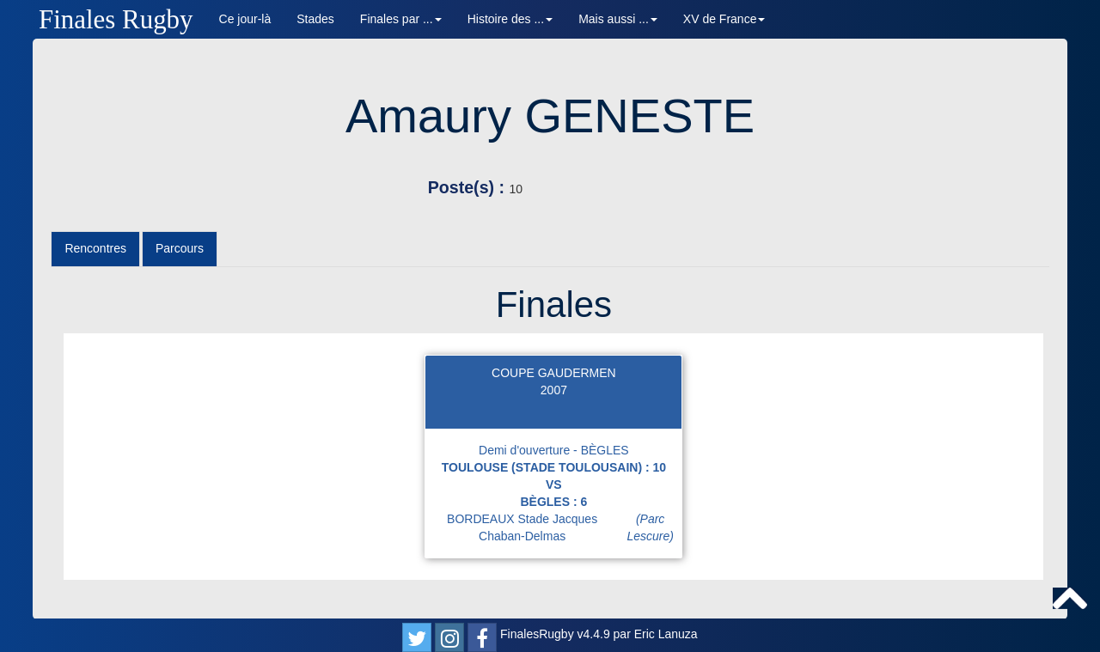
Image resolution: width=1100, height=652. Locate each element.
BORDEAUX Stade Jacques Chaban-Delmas (564, 527)
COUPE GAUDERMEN (554, 373)
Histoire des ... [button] (510, 19)
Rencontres (95, 248)
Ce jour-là (245, 19)
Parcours (180, 248)
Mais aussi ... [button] (617, 19)
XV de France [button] (724, 19)
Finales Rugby (116, 19)
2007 (554, 390)
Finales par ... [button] (401, 19)
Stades (315, 19)
